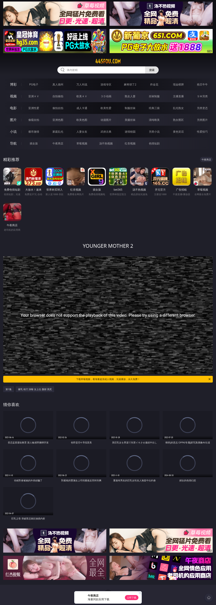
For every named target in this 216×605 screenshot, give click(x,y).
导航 (13, 143)
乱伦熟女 (178, 108)
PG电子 (33, 84)
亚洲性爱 (33, 108)
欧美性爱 (106, 108)
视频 (13, 96)
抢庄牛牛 (202, 84)
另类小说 (154, 131)
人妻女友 (81, 131)
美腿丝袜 (130, 120)
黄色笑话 (178, 131)
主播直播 (178, 96)
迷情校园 (130, 131)
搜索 (152, 70)
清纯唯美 (154, 120)
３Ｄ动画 (106, 96)
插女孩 (34, 143)
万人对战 (81, 84)
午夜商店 (57, 143)
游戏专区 (106, 84)
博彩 (13, 84)
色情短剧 (154, 143)
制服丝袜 (130, 108)
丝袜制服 (154, 96)
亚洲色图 (57, 120)
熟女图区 (178, 120)
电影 (13, 108)
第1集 (9, 389)
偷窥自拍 (33, 120)
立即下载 (131, 597)
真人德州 (57, 84)
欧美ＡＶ (81, 96)
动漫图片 (106, 120)
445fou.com (108, 61)
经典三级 (154, 108)
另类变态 (202, 108)
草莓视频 (81, 143)
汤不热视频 (106, 143)
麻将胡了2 (130, 84)
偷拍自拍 (57, 108)
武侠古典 (106, 131)
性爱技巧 (202, 131)
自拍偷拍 (57, 96)
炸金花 (154, 84)
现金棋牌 (178, 84)
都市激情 (33, 131)
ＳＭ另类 (202, 96)
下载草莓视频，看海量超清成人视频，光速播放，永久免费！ (143, 379)
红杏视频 (130, 143)
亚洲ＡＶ (33, 96)
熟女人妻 (130, 96)
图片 (13, 119)
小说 (13, 131)
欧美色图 (81, 120)
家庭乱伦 (57, 131)
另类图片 (202, 120)
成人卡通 (81, 108)
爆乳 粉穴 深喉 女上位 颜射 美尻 (35, 389)
